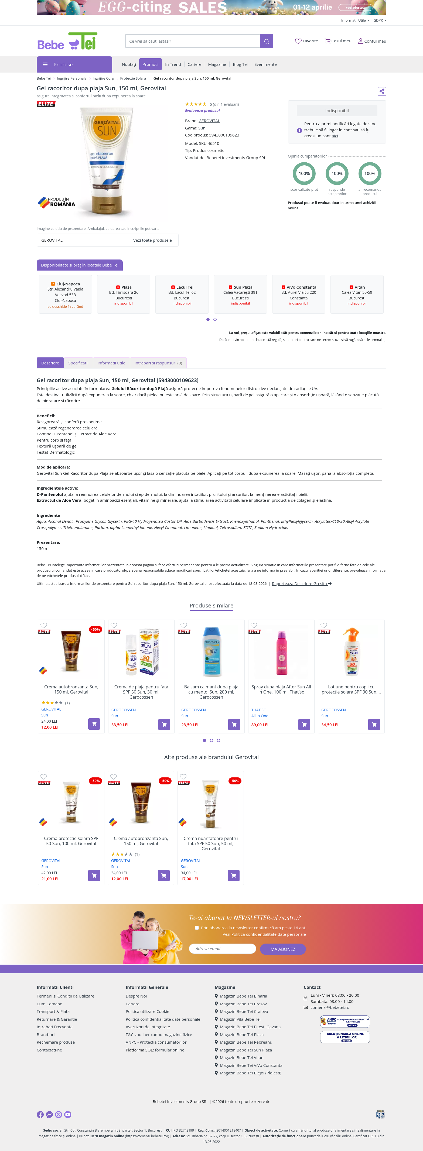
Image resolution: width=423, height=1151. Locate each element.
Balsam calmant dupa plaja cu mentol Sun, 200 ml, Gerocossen (211, 692)
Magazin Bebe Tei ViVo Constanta (248, 1065)
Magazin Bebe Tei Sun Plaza (243, 1050)
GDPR (379, 20)
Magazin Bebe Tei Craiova (241, 1011)
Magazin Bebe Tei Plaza (239, 1034)
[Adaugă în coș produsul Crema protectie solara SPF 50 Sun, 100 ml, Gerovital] (94, 875)
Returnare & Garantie (57, 1019)
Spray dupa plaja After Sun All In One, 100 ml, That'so (281, 689)
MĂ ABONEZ (283, 949)
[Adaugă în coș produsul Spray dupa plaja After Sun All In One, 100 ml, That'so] (304, 724)
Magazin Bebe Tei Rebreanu (243, 1042)
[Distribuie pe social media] (382, 91)
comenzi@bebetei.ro (330, 1007)
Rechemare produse (56, 1042)
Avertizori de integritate (148, 1026)
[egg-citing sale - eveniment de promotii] (211, 7)
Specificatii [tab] (78, 363)
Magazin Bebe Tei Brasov (241, 1003)
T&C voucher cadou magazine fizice (159, 1034)
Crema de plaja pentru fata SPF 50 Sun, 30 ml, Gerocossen (141, 692)
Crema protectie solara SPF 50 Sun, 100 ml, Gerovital (71, 841)
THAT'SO (259, 709)
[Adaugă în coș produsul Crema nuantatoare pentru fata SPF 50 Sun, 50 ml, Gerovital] (234, 875)
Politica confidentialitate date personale (163, 1019)
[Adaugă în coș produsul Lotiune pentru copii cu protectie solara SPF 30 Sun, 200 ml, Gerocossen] (374, 724)
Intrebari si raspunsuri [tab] (158, 363)
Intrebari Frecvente (55, 1026)
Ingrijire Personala (72, 78)
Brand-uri (45, 1034)
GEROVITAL (209, 120)
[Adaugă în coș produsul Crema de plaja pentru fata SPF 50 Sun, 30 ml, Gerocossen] (164, 724)
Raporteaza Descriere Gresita (302, 583)
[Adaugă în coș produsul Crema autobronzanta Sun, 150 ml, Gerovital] (94, 724)
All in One (259, 715)
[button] (208, 319)
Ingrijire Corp (103, 78)
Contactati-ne (49, 1050)
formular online (169, 1050)
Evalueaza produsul (202, 110)
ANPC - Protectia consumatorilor (156, 1042)
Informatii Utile (354, 20)
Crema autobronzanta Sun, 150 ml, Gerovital (71, 689)
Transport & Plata (53, 1011)
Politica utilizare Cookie (147, 1011)
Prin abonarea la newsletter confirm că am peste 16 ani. (253, 927)
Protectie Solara (133, 78)
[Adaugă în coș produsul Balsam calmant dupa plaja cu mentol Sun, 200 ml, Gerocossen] (234, 724)
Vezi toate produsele (152, 240)
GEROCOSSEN (123, 709)
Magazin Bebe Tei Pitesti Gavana (248, 1026)
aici (335, 135)
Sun (202, 128)
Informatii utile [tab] (111, 363)
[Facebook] (40, 1114)
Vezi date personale (264, 934)
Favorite (306, 41)
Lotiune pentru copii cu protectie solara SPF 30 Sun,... (351, 689)
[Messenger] (49, 1114)
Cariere (132, 1003)
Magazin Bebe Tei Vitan (239, 1057)
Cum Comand (50, 1003)
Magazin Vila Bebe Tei (238, 1019)
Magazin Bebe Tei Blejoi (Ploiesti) (248, 1072)
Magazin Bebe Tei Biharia (241, 996)
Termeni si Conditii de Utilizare (65, 996)
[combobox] (192, 41)
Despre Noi (136, 996)
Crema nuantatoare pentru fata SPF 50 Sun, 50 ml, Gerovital (211, 844)
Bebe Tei (44, 78)
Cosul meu (338, 40)
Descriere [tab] (50, 363)
